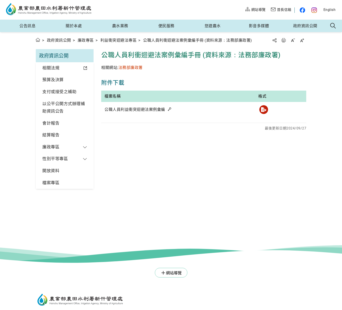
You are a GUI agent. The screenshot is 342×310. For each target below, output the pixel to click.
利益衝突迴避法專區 (118, 40)
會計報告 (50, 123)
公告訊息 (27, 26)
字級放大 (302, 40)
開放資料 (50, 170)
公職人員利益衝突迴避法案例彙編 (138, 109)
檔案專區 (50, 182)
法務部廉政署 (130, 67)
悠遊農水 (213, 26)
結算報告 (50, 135)
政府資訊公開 (305, 26)
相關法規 (50, 68)
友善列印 (283, 40)
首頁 (38, 40)
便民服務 (166, 26)
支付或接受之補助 (59, 91)
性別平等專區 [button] (55, 158)
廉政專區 (86, 40)
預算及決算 (53, 79)
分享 (274, 40)
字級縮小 (293, 40)
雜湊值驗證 (170, 109)
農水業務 (120, 26)
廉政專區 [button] (50, 147)
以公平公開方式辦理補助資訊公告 (63, 107)
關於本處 (74, 26)
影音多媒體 (259, 26)
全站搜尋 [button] (333, 26)
